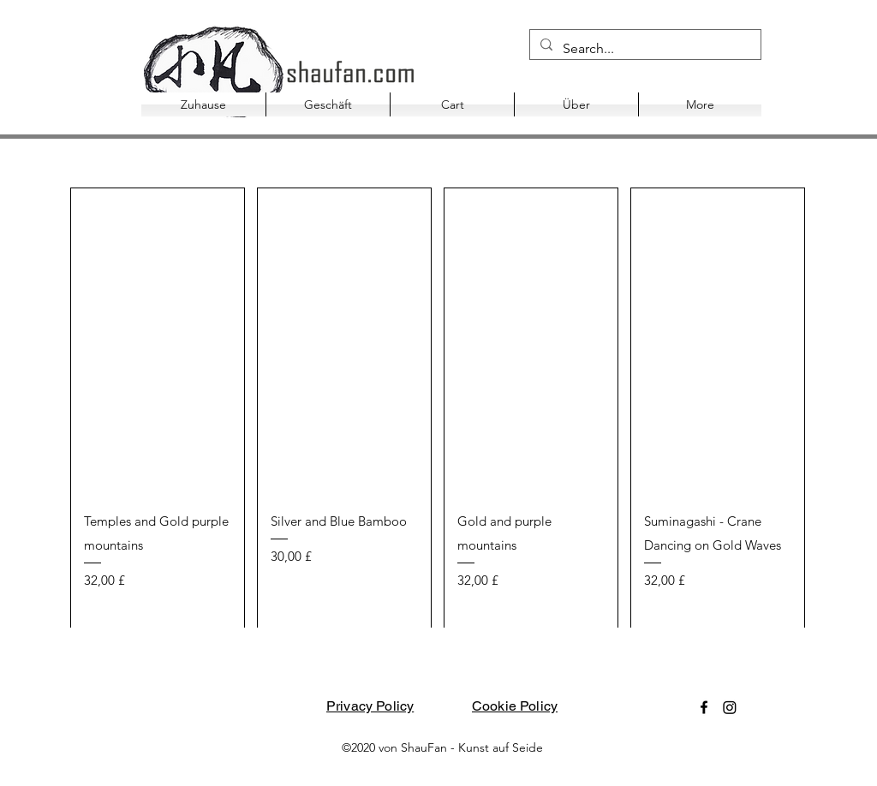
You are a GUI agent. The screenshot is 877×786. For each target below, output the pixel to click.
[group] (437, 408)
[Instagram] (729, 707)
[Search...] (644, 49)
